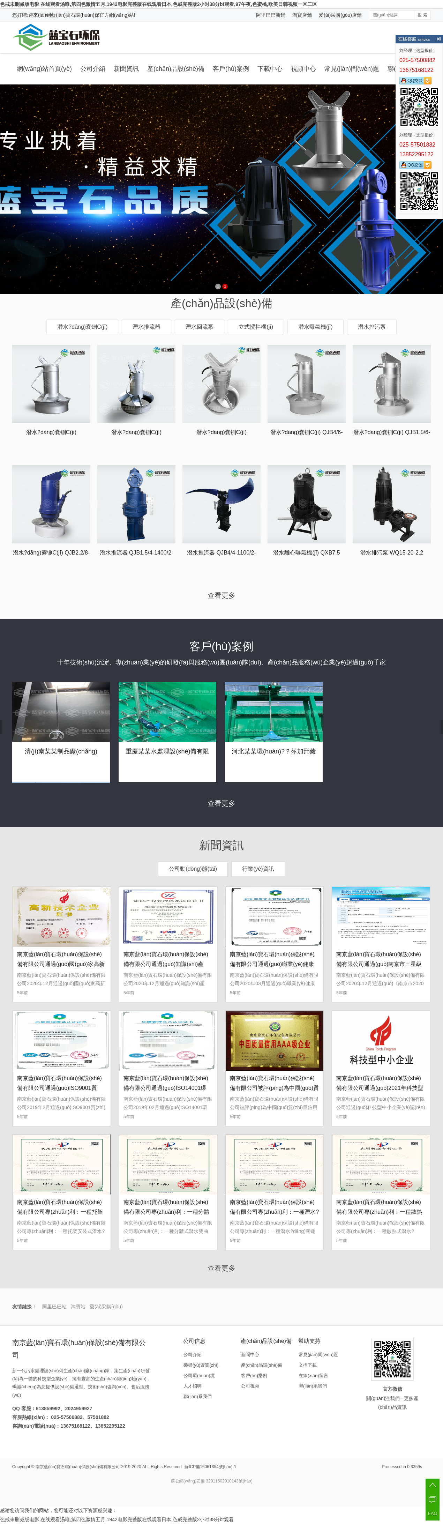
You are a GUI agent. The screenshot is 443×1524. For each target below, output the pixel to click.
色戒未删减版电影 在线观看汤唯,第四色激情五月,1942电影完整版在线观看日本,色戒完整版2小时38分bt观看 (117, 1519)
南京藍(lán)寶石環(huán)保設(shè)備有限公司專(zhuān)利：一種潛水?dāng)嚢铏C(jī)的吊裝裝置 (274, 1212)
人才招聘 (192, 1386)
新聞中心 (250, 1354)
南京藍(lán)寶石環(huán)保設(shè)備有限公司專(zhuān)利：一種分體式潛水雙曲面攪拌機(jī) (166, 1212)
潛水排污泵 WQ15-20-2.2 (391, 553)
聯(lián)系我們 (197, 1396)
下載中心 (270, 68)
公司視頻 (250, 1386)
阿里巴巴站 (54, 1306)
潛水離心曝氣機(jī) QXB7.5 (306, 553)
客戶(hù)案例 (231, 68)
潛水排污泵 (372, 327)
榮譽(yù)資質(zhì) (200, 1365)
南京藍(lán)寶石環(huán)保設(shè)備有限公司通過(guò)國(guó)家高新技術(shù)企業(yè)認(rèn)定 (61, 964)
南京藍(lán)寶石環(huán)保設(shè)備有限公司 (78, 1466)
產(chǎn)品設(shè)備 (175, 68)
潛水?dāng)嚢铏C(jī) (82, 327)
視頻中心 (303, 68)
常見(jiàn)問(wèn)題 (351, 68)
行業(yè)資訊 (258, 869)
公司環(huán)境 (199, 1375)
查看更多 (221, 595)
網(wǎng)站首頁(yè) (44, 68)
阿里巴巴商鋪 (270, 15)
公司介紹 (92, 68)
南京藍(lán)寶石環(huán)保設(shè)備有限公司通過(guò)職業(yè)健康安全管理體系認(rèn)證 (272, 964)
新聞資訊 (126, 68)
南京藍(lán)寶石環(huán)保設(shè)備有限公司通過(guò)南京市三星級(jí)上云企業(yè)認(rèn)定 (379, 964)
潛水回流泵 (199, 327)
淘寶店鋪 (302, 15)
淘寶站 (78, 1306)
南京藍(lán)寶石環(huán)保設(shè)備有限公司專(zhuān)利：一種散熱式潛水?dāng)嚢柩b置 (379, 1212)
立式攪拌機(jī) (256, 327)
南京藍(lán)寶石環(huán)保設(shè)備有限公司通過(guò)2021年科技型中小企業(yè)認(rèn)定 (379, 1088)
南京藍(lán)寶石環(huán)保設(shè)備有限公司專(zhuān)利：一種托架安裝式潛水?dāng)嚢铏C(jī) (60, 1212)
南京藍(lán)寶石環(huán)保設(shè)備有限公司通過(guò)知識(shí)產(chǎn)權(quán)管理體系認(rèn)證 (165, 964)
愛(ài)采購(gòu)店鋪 (340, 15)
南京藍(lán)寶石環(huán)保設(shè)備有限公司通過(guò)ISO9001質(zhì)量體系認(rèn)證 (59, 1088)
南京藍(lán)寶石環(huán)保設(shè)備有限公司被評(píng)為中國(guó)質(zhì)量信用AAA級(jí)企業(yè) (274, 1088)
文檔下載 (308, 1365)
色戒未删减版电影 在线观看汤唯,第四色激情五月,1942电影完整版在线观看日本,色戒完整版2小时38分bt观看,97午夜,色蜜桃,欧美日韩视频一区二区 (158, 4)
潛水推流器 (146, 327)
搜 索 (422, 15)
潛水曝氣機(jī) (315, 327)
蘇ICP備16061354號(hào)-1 (210, 1466)
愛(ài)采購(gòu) (106, 1306)
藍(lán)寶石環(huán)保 (75, 15)
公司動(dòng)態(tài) (193, 869)
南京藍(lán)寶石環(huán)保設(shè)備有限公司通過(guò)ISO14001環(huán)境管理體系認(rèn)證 (165, 1088)
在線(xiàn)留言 (313, 1375)
